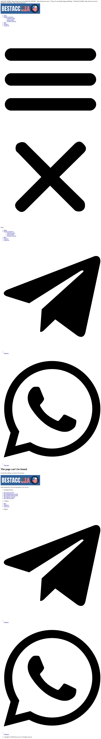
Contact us (6, 25)
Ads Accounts (10, 20)
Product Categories (8, 17)
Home (5, 15)
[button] (50, 128)
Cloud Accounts (11, 18)
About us (6, 24)
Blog (5, 22)
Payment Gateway (11, 21)
